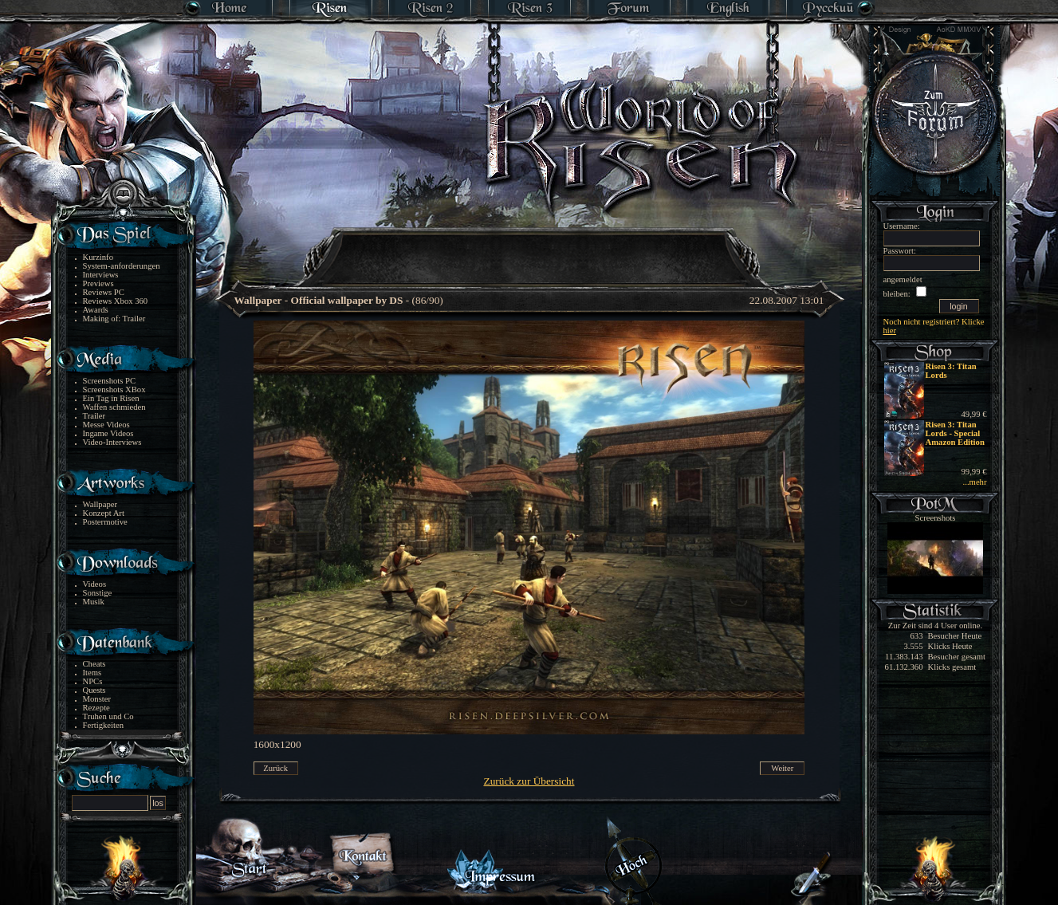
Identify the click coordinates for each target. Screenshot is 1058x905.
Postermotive (105, 521)
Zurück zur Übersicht (529, 781)
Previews (98, 283)
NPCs (93, 681)
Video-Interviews (112, 442)
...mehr (975, 482)
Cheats (94, 663)
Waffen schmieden (114, 407)
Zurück (275, 768)
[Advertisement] (530, 247)
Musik (93, 601)
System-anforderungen (121, 266)
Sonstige (97, 592)
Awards (95, 309)
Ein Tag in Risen (111, 398)
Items (92, 672)
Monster (97, 698)
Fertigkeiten (103, 725)
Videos (95, 584)
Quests (94, 690)
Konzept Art (103, 513)
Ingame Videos (108, 433)
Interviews (101, 274)
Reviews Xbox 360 (115, 301)
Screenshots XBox (114, 389)
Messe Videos (106, 424)
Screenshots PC (109, 380)
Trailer (94, 415)
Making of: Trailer (114, 318)
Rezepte (96, 707)
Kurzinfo (98, 257)
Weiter (782, 768)
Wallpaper (100, 504)
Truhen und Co (108, 716)
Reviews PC (103, 292)
